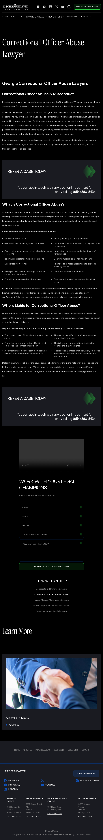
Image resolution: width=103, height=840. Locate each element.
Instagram (12, 784)
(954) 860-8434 (86, 773)
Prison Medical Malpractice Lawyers (51, 599)
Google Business (87, 780)
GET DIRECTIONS (14, 816)
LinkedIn (11, 789)
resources (56, 17)
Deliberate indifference (15, 263)
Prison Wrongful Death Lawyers (51, 611)
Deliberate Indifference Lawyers (51, 588)
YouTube (48, 784)
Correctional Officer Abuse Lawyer (51, 594)
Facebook (12, 780)
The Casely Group (82, 834)
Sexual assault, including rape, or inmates (24, 243)
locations (72, 16)
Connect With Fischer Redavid (51, 567)
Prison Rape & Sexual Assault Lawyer (51, 605)
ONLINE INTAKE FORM (87, 7)
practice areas (35, 17)
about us (17, 16)
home (5, 16)
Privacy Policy (51, 831)
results (86, 16)
